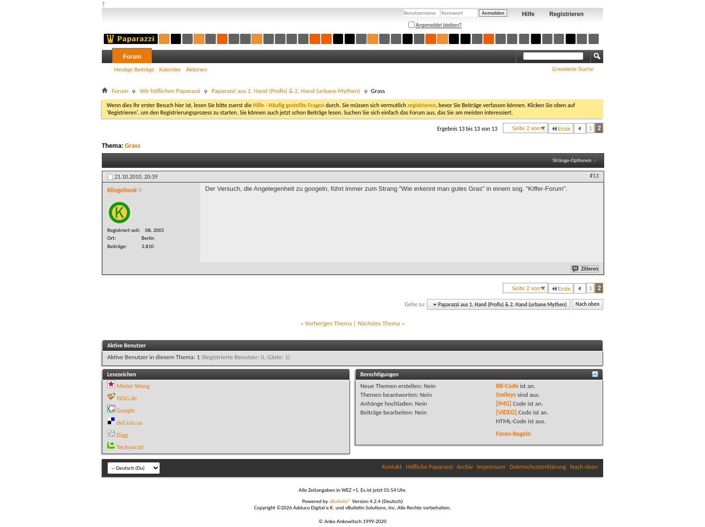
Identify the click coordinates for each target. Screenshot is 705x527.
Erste (561, 128)
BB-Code (507, 386)
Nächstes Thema (378, 323)
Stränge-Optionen (572, 160)
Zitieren (585, 269)
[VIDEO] (506, 412)
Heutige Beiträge (134, 69)
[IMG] (504, 403)
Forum (132, 56)
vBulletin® (340, 501)
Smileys (506, 394)
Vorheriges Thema (328, 323)
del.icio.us (129, 422)
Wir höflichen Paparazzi (170, 90)
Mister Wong (133, 386)
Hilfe (528, 14)
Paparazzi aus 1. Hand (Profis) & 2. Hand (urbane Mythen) (286, 90)
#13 (594, 175)
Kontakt (392, 466)
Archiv (465, 466)
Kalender (170, 69)
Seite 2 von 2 (528, 128)
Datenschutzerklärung (538, 466)
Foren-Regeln (513, 433)
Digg (122, 434)
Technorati (130, 447)
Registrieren (566, 14)
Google (126, 410)
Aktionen (196, 69)
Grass (133, 145)
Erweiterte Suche (572, 69)
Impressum (491, 466)
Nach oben (587, 304)
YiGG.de (127, 398)
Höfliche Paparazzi (429, 466)
